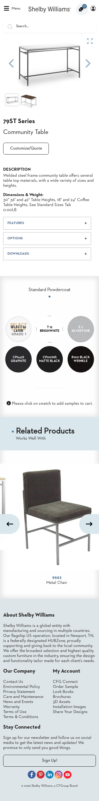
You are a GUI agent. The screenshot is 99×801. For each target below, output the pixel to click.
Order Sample (65, 687)
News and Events (18, 702)
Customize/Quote (26, 148)
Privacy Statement (19, 692)
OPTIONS (15, 238)
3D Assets (61, 702)
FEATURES (15, 223)
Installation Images (69, 707)
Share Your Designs (70, 712)
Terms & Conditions (20, 717)
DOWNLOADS (18, 253)
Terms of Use (14, 712)
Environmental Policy (21, 687)
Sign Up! (49, 760)
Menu (12, 8)
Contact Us (13, 682)
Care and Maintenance (23, 697)
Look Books (63, 692)
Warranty (11, 707)
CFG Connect (65, 682)
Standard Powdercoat (49, 289)
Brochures (62, 697)
